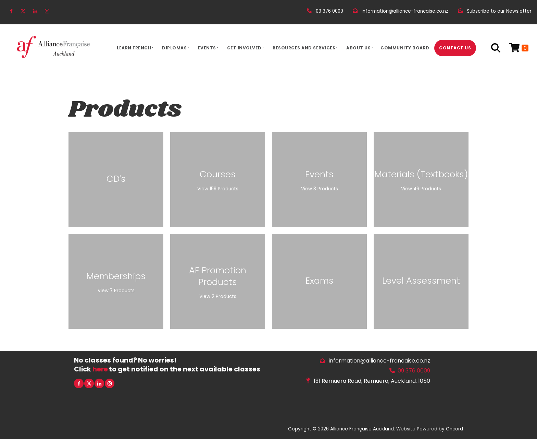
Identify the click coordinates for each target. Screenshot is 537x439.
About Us (358, 48)
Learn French (134, 48)
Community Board (404, 48)
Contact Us (455, 48)
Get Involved (244, 48)
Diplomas (174, 48)
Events (207, 48)
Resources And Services (304, 48)
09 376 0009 (414, 371)
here (100, 369)
